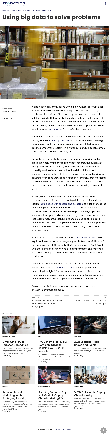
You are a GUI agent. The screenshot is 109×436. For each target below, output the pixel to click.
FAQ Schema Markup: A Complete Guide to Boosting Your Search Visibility (52, 346)
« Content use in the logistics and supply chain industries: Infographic (48, 303)
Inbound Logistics (65, 267)
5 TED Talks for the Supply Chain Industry (89, 393)
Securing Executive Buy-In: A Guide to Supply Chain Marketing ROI (53, 395)
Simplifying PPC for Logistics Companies (15, 343)
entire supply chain (59, 140)
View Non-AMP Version (62, 429)
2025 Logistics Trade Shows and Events (86, 343)
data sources (55, 129)
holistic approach (86, 237)
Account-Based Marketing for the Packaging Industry (14, 395)
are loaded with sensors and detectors (62, 203)
